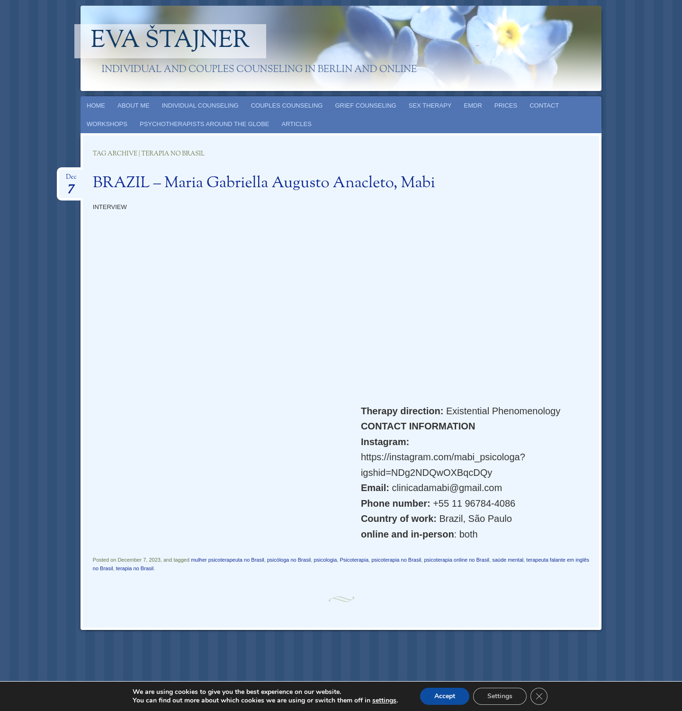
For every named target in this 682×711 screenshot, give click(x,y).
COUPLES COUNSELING (287, 105)
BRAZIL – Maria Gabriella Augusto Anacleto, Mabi (264, 183)
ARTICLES (297, 124)
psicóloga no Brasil (289, 560)
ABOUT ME (133, 105)
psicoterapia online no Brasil (456, 560)
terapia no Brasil (135, 568)
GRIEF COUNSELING (365, 105)
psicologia (325, 560)
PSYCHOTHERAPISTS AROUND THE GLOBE (204, 124)
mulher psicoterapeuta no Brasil (227, 560)
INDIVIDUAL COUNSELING (200, 105)
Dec (71, 180)
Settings (499, 696)
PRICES (505, 105)
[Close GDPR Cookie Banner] (538, 696)
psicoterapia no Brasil (396, 560)
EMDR (473, 105)
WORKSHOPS (107, 124)
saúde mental (507, 560)
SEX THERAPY (430, 105)
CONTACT (544, 105)
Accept (444, 696)
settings (384, 700)
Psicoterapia (354, 560)
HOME (96, 105)
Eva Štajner (170, 41)
